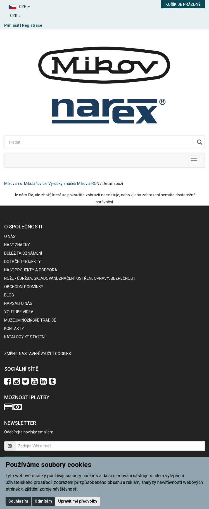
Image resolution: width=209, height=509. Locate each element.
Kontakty (14, 328)
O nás (10, 236)
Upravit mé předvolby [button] (77, 501)
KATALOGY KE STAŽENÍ (24, 337)
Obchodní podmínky (23, 286)
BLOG (9, 295)
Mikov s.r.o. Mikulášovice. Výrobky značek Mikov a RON (51, 183)
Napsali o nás (18, 303)
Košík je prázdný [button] (183, 4)
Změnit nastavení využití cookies (37, 353)
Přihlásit (11, 25)
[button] (52, 6)
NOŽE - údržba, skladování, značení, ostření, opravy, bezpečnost (70, 278)
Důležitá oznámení (23, 253)
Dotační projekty (22, 261)
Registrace (32, 25)
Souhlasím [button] (18, 501)
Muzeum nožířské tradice (30, 320)
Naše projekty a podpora (30, 270)
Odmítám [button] (43, 501)
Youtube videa (19, 312)
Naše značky (17, 245)
